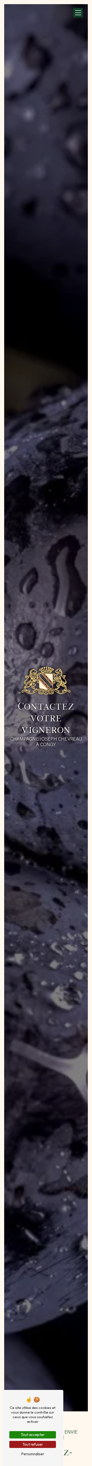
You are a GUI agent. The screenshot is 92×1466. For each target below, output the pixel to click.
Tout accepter (33, 1434)
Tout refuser (32, 1444)
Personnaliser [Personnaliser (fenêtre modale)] (32, 1453)
